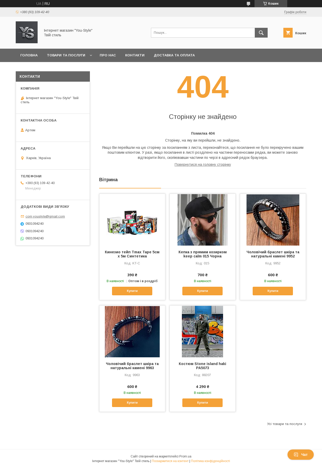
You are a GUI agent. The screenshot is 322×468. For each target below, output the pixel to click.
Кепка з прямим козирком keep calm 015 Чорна (203, 254)
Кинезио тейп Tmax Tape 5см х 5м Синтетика (132, 254)
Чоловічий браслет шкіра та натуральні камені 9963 (132, 366)
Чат (301, 454)
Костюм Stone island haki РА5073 (202, 366)
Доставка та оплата (174, 55)
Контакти (135, 55)
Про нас (108, 55)
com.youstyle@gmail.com (45, 216)
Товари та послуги (66, 55)
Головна (29, 55)
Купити (132, 291)
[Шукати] (261, 33)
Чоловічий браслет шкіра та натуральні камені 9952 (273, 254)
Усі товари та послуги (284, 424)
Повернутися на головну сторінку (203, 164)
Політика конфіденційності (210, 461)
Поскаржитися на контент (170, 461)
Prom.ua (185, 456)
